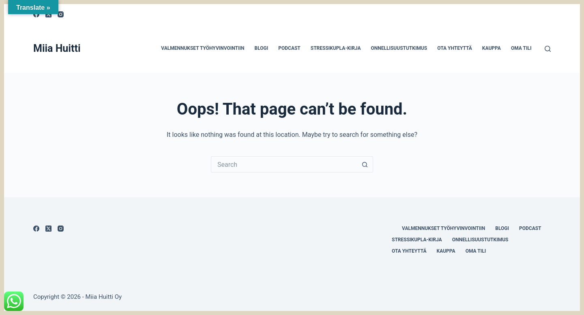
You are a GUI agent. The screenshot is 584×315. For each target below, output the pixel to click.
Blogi (261, 48)
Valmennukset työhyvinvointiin (202, 48)
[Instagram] (61, 14)
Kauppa (491, 48)
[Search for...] (284, 164)
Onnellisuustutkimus (399, 48)
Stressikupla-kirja (336, 48)
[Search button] (365, 164)
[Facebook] (36, 229)
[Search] (548, 49)
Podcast (289, 48)
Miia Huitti (57, 48)
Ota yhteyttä (454, 48)
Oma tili (521, 48)
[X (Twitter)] (48, 229)
